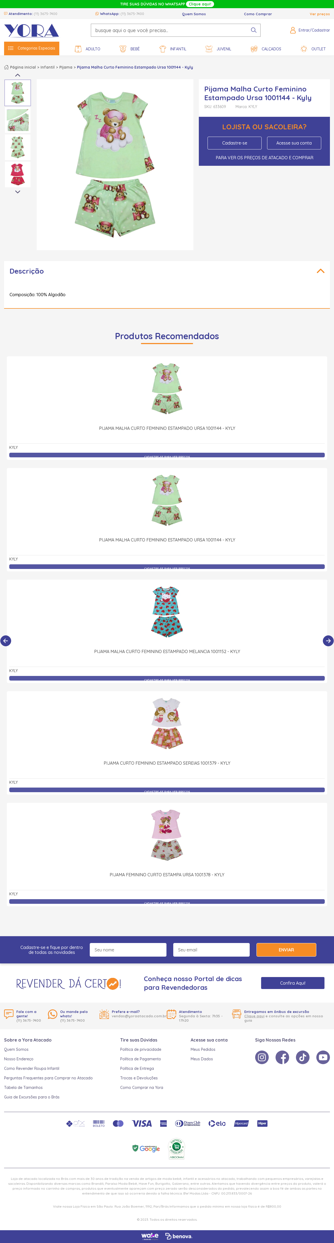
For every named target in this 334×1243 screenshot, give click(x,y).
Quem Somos (194, 14)
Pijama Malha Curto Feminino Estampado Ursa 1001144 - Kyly (167, 428)
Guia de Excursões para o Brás (32, 1097)
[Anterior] (5, 640)
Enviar (286, 950)
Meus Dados (202, 1059)
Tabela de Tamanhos (23, 1087)
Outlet (313, 49)
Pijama (65, 67)
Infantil (172, 49)
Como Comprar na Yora (141, 1087)
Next (17, 192)
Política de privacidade (140, 1049)
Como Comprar (258, 14)
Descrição (27, 271)
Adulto (87, 49)
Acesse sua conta (294, 143)
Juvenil (218, 49)
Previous (17, 75)
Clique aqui (254, 1016)
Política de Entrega (137, 1068)
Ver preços (320, 14)
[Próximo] (328, 640)
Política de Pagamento (140, 1059)
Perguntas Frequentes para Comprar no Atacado (48, 1078)
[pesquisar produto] (253, 30)
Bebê (130, 49)
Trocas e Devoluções (139, 1078)
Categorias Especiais (31, 48)
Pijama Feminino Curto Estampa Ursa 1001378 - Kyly (167, 874)
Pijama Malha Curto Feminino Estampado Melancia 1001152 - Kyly (167, 651)
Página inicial (23, 67)
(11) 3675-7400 (45, 13)
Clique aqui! (200, 4)
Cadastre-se (234, 143)
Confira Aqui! (292, 983)
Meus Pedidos (203, 1049)
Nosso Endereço (18, 1059)
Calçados (266, 49)
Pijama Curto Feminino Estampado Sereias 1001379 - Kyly (167, 763)
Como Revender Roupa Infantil (31, 1068)
